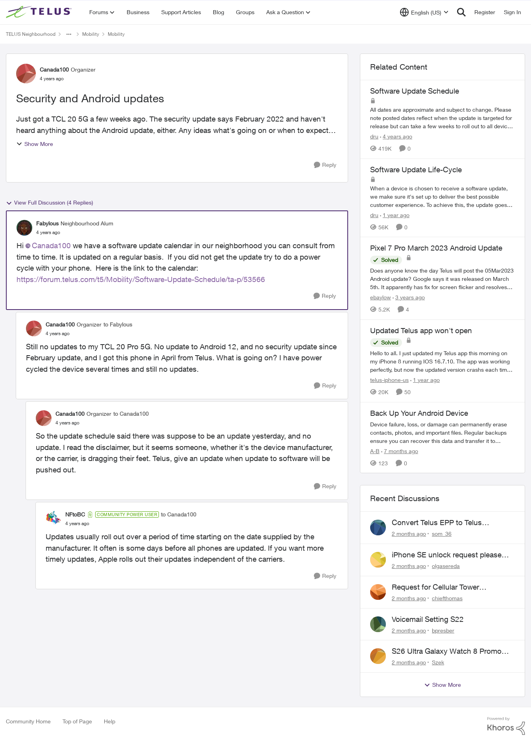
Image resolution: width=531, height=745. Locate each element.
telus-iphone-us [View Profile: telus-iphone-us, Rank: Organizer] (389, 379)
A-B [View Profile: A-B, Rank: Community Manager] (375, 450)
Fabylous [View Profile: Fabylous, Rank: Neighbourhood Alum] (47, 223)
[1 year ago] (394, 214)
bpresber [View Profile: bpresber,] (443, 630)
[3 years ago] (409, 297)
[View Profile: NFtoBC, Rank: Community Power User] (53, 519)
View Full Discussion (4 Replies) (49, 202)
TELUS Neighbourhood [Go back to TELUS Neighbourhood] (30, 34)
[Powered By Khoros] (506, 726)
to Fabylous (117, 324)
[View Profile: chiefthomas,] (378, 592)
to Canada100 (131, 413)
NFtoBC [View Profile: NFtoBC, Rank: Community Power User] (75, 514)
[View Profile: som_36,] (378, 527)
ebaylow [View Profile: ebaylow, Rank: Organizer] (380, 297)
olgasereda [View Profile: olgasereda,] (446, 565)
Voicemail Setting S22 (428, 619)
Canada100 (51, 245)
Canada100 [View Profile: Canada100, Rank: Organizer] (54, 69)
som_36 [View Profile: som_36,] (442, 533)
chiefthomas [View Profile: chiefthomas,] (447, 598)
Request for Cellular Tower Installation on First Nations (437, 587)
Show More (34, 143)
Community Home (28, 721)
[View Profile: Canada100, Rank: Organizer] (26, 73)
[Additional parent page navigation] (69, 34)
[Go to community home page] (40, 12)
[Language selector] (424, 12)
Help (109, 721)
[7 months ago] (399, 450)
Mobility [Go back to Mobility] (90, 34)
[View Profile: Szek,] (378, 656)
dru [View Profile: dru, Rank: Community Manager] (374, 136)
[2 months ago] (409, 533)
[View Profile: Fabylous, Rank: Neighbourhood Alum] (24, 228)
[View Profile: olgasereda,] (378, 560)
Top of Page (77, 721)
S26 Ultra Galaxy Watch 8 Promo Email (447, 651)
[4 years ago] (396, 136)
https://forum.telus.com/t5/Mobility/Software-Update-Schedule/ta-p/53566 (141, 279)
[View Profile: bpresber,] (378, 624)
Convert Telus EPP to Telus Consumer (437, 522)
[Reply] (325, 165)
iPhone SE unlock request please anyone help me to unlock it (447, 555)
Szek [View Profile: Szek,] (438, 662)
